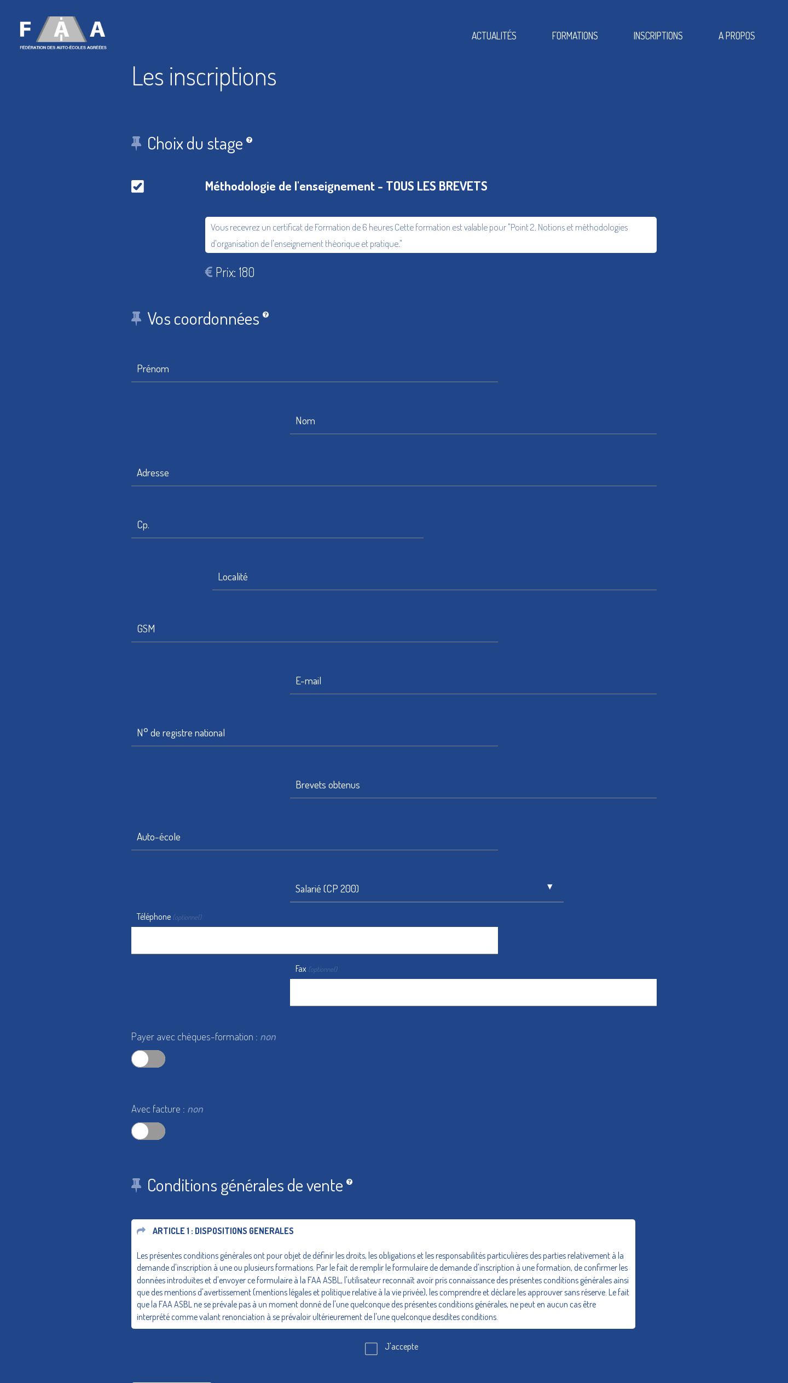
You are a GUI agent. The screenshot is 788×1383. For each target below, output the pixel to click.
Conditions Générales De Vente (467, 1305)
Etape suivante (171, 1119)
